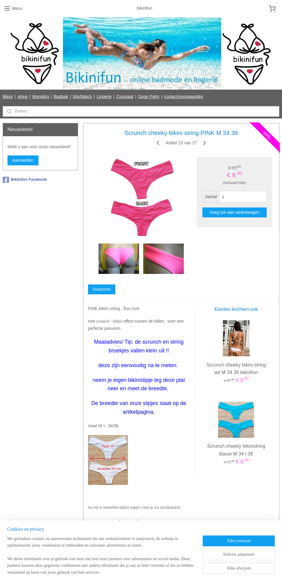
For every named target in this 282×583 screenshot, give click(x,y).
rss (129, 572)
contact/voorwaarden (183, 96)
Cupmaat (124, 96)
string (22, 96)
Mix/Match (82, 96)
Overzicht (102, 289)
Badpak (61, 96)
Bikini (8, 96)
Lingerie (104, 96)
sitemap (118, 572)
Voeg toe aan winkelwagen (235, 212)
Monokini (40, 96)
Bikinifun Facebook (25, 179)
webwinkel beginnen (149, 572)
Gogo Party (148, 96)
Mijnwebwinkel (195, 572)
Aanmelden (23, 160)
